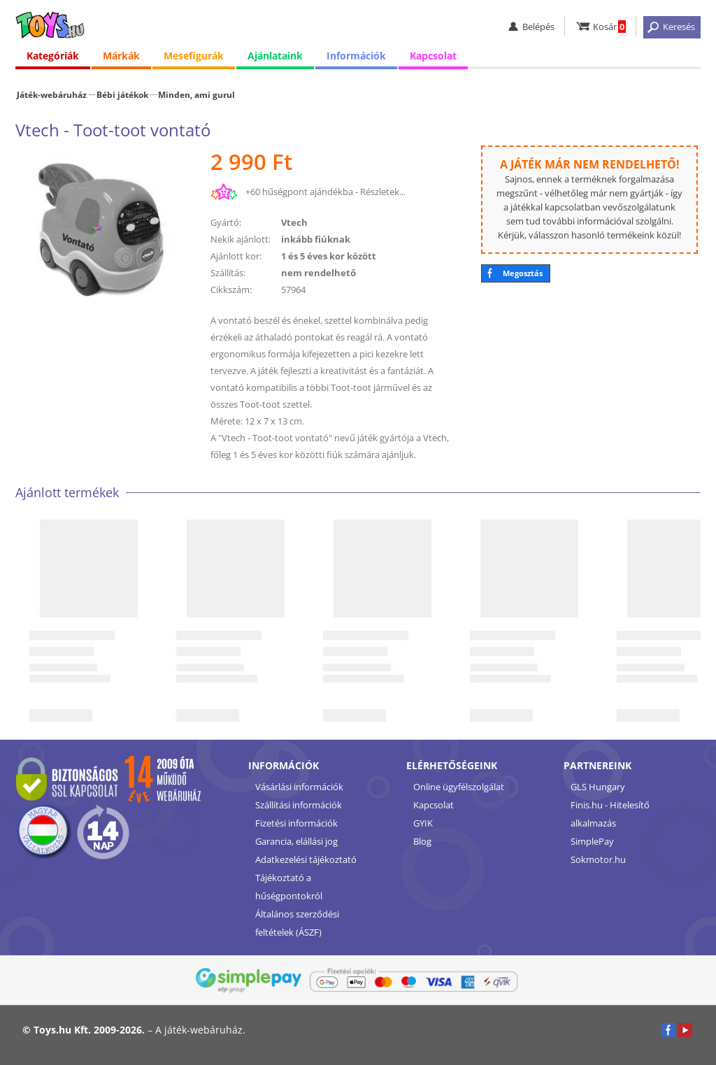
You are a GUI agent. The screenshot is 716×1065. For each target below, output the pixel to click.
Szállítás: (227, 272)
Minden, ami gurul (196, 94)
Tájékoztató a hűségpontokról (288, 886)
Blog (422, 841)
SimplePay (592, 841)
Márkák (121, 55)
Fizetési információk (296, 823)
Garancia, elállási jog (296, 841)
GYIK (423, 823)
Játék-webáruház (52, 94)
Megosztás (523, 273)
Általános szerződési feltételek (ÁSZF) (297, 923)
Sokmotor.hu (598, 859)
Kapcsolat (433, 55)
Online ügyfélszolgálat (458, 786)
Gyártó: (225, 222)
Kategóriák (53, 55)
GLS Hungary (598, 786)
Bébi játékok (122, 94)
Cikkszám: (231, 289)
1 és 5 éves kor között (328, 256)
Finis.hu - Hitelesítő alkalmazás (610, 814)
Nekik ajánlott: (240, 239)
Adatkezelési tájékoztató (306, 859)
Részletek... (383, 191)
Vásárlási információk (299, 786)
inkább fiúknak (315, 239)
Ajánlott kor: (236, 256)
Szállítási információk (298, 805)
